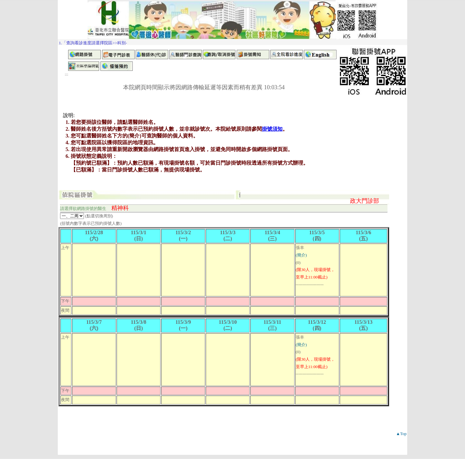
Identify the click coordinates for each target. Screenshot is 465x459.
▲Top (401, 433)
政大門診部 (364, 201)
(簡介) (301, 255)
